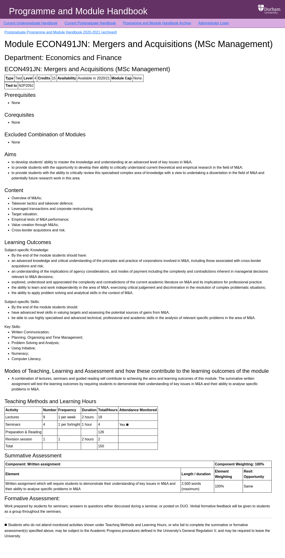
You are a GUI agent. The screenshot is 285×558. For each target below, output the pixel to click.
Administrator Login (213, 23)
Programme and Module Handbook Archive (157, 23)
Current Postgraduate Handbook (90, 23)
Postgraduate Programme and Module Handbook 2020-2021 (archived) (60, 32)
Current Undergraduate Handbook (30, 23)
